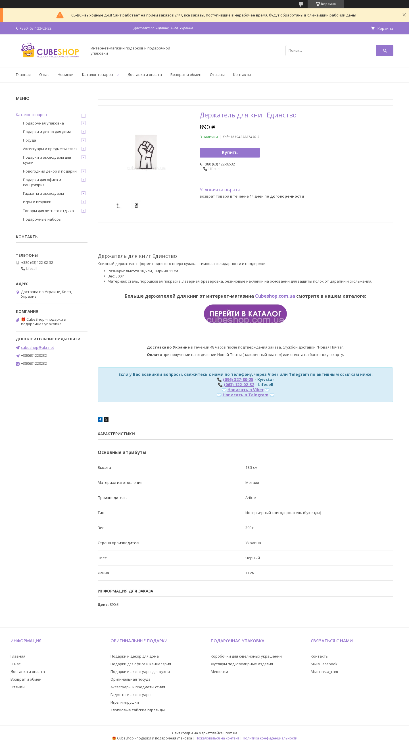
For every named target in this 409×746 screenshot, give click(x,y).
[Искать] (384, 50)
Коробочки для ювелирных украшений (246, 656)
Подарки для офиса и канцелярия (42, 182)
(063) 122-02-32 (239, 384)
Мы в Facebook (324, 663)
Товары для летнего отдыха (48, 210)
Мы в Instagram (324, 671)
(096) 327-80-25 (238, 379)
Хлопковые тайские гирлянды (137, 709)
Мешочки (219, 671)
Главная (23, 74)
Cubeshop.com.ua (275, 296)
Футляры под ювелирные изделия (242, 663)
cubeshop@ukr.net (37, 347)
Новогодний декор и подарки (50, 171)
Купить (230, 152)
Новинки (66, 74)
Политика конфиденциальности (270, 738)
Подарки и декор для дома (47, 131)
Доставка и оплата (145, 74)
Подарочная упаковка (43, 123)
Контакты (242, 74)
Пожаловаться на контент (217, 738)
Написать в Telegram (245, 394)
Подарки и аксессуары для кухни (47, 160)
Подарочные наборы (42, 219)
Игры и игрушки (37, 201)
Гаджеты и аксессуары (43, 193)
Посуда (29, 140)
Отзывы (217, 74)
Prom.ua (230, 733)
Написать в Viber (246, 389)
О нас (44, 74)
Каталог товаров (97, 74)
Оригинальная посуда (130, 679)
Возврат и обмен (185, 74)
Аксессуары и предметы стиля (50, 148)
